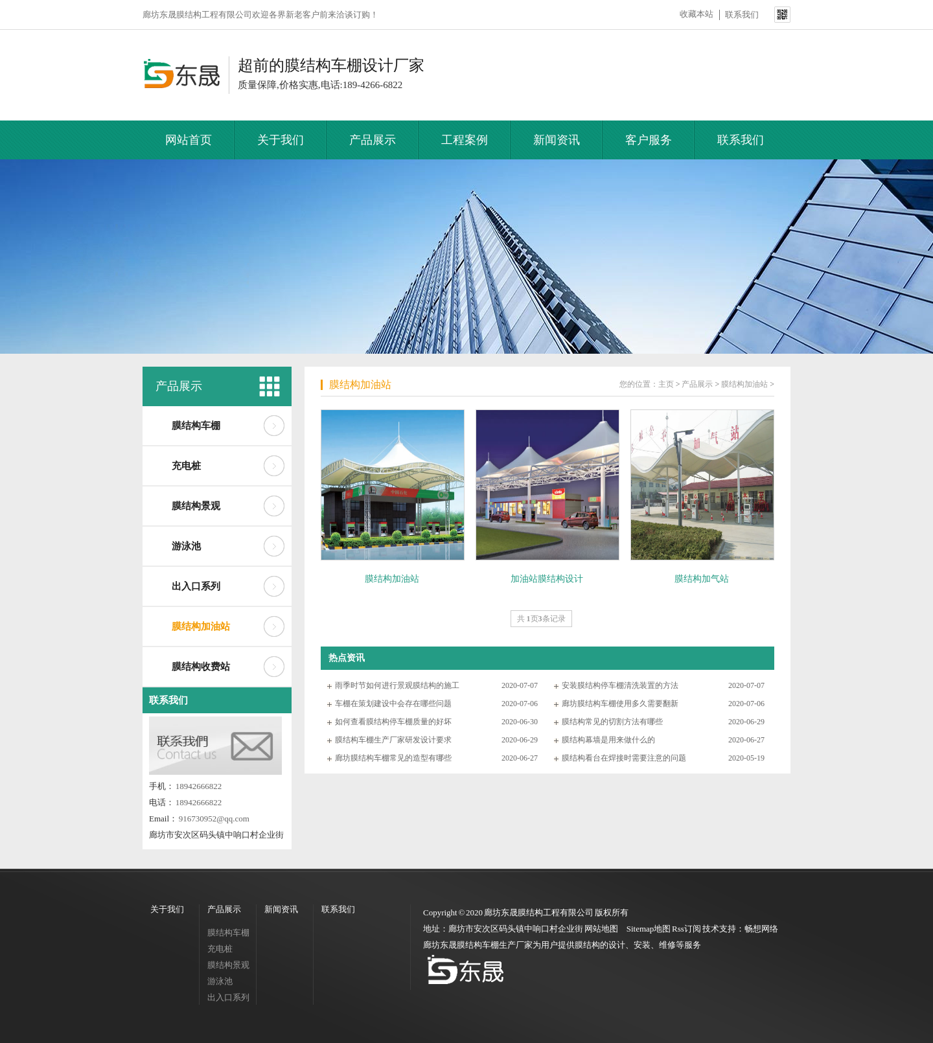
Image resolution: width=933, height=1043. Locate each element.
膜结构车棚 (196, 425)
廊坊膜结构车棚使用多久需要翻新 (620, 703)
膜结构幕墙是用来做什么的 (608, 739)
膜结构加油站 (201, 626)
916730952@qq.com (214, 818)
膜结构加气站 (701, 579)
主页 (666, 384)
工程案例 (464, 139)
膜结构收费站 (201, 666)
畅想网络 (761, 929)
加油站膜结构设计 (547, 579)
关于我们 (280, 139)
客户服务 (648, 139)
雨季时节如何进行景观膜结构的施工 (397, 685)
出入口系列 (196, 586)
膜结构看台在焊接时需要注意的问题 (624, 757)
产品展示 (372, 139)
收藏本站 (696, 14)
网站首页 (188, 139)
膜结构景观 (196, 506)
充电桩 (186, 466)
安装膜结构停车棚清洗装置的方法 (620, 685)
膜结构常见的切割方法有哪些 (612, 721)
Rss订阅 (686, 929)
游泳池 (186, 546)
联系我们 (742, 14)
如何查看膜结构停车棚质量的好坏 (393, 721)
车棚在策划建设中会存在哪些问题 (393, 703)
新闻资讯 (556, 139)
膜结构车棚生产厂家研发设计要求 (393, 739)
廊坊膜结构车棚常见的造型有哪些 (393, 757)
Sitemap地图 (649, 929)
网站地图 (601, 929)
